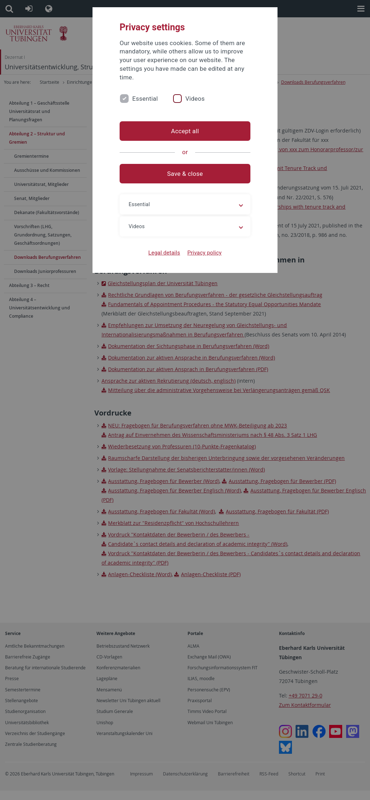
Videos (195, 98)
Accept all (185, 131)
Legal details (164, 252)
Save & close (185, 173)
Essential (145, 98)
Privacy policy (204, 252)
